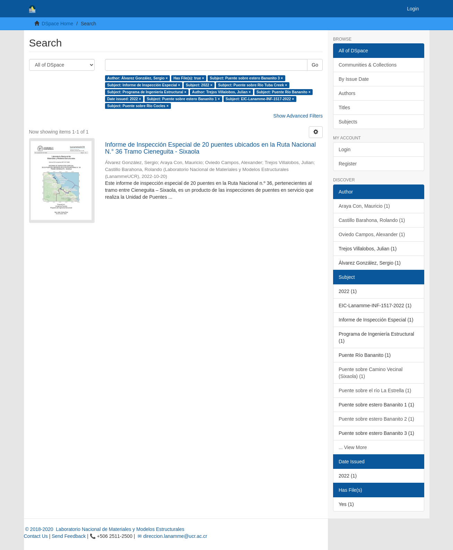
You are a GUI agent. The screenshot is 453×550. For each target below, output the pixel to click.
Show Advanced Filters (298, 116)
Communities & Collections (368, 65)
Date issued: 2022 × (124, 99)
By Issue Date (354, 79)
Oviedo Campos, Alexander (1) (372, 234)
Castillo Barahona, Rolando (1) (372, 220)
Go (315, 65)
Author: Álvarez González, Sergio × (137, 78)
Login (344, 149)
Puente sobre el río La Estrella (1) (375, 390)
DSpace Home (57, 23)
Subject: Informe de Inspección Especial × (143, 85)
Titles (344, 107)
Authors (347, 93)
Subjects (348, 121)
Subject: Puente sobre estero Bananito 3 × (246, 78)
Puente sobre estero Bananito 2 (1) (376, 419)
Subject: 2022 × (199, 85)
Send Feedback (69, 536)
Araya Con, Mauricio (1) (364, 206)
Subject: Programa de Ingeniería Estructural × (146, 92)
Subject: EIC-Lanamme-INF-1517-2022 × (260, 99)
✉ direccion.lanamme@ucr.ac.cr (171, 536)
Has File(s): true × (188, 78)
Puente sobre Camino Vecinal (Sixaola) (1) (370, 373)
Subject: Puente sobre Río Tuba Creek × (252, 85)
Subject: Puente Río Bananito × (283, 92)
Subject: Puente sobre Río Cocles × (137, 106)
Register (348, 163)
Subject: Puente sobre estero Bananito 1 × (183, 99)
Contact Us (36, 536)
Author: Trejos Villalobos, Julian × (221, 92)
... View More (353, 447)
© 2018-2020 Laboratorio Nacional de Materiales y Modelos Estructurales (104, 529)
